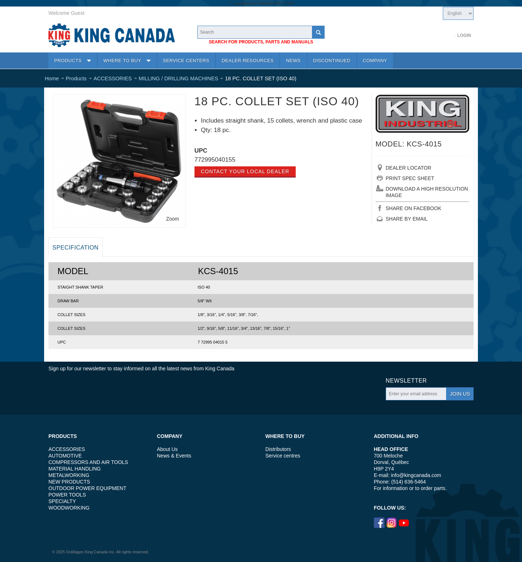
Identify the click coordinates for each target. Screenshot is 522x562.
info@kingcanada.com (416, 475)
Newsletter (406, 381)
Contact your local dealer (245, 171)
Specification (75, 247)
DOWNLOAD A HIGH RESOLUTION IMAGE (427, 192)
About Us (167, 449)
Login (464, 35)
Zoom (172, 219)
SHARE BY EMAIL (407, 219)
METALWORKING (68, 475)
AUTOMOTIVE (65, 456)
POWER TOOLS (67, 495)
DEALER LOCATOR (408, 168)
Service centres (282, 456)
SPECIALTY (62, 501)
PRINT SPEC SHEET (410, 178)
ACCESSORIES (66, 449)
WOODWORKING (69, 508)
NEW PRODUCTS (69, 482)
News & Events (174, 456)
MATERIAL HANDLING (74, 469)
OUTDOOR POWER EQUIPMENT (87, 488)
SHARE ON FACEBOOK (413, 208)
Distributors (278, 449)
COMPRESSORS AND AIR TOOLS (88, 462)
